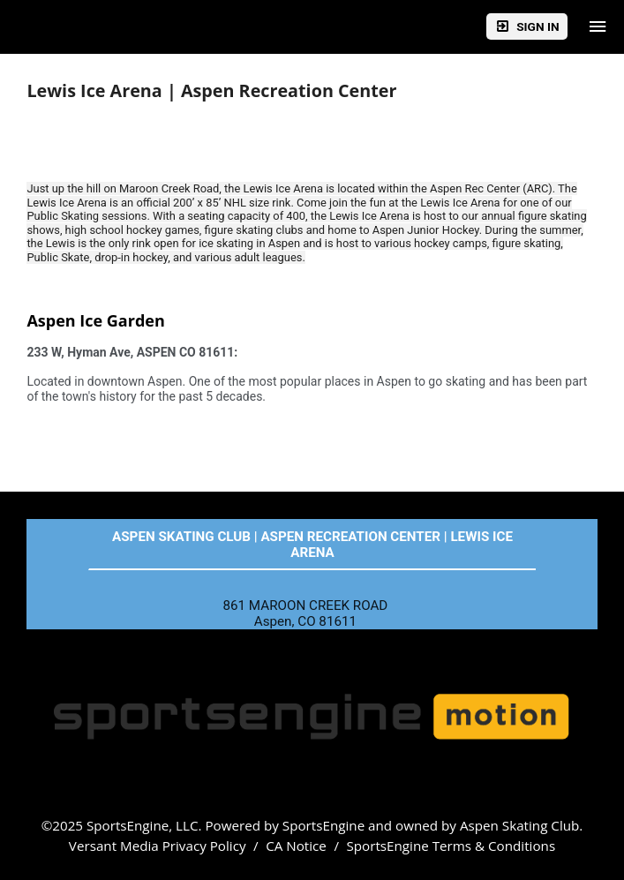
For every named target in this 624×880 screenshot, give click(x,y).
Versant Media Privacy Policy (157, 845)
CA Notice (296, 845)
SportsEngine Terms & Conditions (450, 845)
